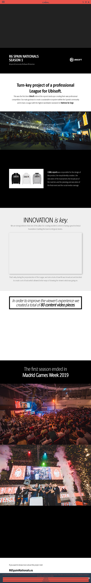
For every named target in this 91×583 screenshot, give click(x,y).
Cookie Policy (45, 581)
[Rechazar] (89, 578)
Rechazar (45, 579)
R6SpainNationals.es (21, 570)
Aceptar (46, 578)
